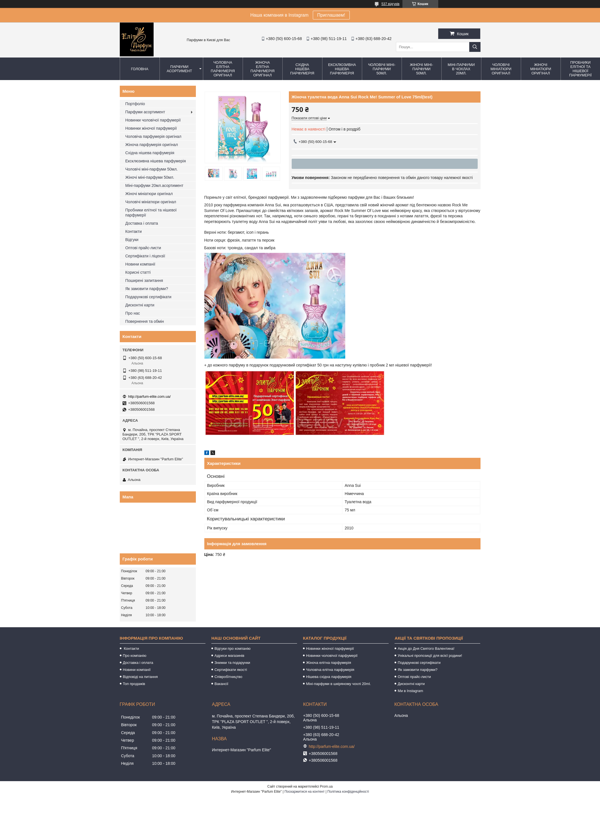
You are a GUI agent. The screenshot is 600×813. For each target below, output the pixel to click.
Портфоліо (135, 103)
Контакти (133, 231)
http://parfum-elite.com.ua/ (149, 396)
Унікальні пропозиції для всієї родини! (430, 655)
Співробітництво (228, 677)
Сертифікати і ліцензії (145, 256)
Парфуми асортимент (179, 69)
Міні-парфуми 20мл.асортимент (154, 185)
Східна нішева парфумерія (302, 69)
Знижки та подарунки (232, 662)
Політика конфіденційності (348, 792)
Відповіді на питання (140, 677)
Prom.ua (326, 786)
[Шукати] (475, 47)
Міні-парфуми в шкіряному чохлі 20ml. (338, 684)
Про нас (132, 313)
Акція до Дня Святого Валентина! (426, 648)
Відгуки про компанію (232, 648)
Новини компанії (140, 264)
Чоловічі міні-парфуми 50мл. (381, 69)
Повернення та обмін (144, 321)
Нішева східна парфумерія (328, 677)
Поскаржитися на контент (304, 792)
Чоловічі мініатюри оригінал (500, 69)
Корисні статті (138, 272)
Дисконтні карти (139, 305)
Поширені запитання (144, 280)
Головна (140, 69)
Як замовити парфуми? (146, 288)
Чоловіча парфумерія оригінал (153, 136)
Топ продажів (134, 684)
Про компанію (135, 655)
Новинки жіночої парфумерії (151, 128)
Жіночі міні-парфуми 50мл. (421, 69)
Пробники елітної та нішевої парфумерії (151, 212)
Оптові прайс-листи (143, 248)
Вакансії (221, 684)
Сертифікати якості (230, 670)
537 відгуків (390, 4)
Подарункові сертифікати (148, 297)
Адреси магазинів (229, 655)
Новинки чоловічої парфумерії (153, 120)
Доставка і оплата (141, 223)
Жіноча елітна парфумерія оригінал (262, 68)
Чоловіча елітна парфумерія (330, 670)
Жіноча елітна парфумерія (328, 662)
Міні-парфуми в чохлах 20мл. (461, 69)
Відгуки (132, 239)
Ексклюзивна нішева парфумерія (342, 69)
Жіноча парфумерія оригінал (151, 144)
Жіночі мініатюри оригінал (540, 69)
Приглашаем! (331, 15)
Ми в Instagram (410, 691)
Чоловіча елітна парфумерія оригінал (223, 68)
